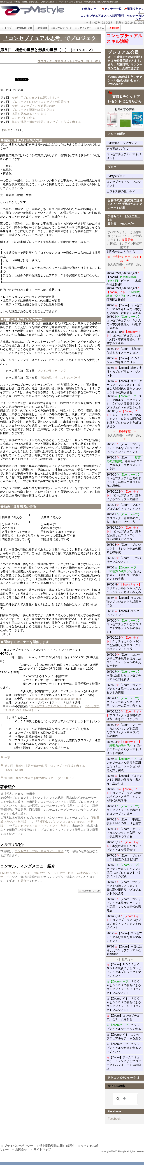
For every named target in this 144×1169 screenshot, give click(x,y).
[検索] (124, 1099)
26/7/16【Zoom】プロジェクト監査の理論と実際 (123, 857)
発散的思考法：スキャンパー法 (60, 377)
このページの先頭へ (89, 891)
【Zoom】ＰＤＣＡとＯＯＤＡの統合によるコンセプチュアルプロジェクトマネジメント (123, 970)
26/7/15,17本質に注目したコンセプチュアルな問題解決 (123, 846)
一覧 (7, 757)
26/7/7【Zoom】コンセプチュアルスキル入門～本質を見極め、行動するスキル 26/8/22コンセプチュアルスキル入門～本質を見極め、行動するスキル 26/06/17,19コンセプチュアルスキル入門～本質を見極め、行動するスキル (124, 324)
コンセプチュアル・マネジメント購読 (39, 851)
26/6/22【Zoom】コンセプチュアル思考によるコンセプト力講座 (123, 688)
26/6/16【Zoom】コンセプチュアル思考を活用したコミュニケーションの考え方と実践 (123, 660)
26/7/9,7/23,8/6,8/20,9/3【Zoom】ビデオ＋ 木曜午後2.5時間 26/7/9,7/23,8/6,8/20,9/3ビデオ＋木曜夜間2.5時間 (123, 286)
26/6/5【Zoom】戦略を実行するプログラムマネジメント (124, 371)
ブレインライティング (51, 370)
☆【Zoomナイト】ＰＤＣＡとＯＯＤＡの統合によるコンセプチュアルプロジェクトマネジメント (123, 1004)
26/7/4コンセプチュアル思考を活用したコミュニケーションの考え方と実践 (124, 764)
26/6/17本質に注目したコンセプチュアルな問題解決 (123, 675)
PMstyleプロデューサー (124, 176)
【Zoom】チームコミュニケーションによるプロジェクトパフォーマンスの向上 (123, 1063)
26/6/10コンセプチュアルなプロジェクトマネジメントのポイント (123, 626)
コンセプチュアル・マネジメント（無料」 (42, 825)
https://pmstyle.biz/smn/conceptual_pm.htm (53, 698)
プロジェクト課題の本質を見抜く (33, 109)
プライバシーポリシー (18, 1145)
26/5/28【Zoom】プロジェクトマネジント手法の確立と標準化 (123, 548)
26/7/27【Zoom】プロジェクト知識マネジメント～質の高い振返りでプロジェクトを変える (123, 888)
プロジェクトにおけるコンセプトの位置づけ (40, 101)
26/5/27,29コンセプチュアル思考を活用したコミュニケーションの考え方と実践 (123, 533)
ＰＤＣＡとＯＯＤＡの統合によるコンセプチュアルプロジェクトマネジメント (123, 987)
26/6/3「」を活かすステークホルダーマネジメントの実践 (124, 573)
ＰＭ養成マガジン (124, 148)
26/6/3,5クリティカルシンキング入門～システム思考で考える (123, 588)
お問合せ (23, 880)
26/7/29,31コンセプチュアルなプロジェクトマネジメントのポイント (123, 922)
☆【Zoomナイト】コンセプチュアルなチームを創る (123, 1036)
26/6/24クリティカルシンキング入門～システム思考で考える (123, 702)
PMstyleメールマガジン (124, 142)
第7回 (7, 129)
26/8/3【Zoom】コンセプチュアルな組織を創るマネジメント (124, 937)
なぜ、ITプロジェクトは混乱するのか (36, 97)
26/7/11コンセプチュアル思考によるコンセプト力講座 (123, 810)
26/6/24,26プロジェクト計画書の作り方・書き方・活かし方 (124, 715)
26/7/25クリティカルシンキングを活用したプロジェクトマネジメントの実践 (123, 871)
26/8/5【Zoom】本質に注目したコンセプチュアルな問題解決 (124, 950)
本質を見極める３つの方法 (29, 113)
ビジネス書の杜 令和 (124, 191)
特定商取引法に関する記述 (57, 1145)
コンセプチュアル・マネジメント (123, 156)
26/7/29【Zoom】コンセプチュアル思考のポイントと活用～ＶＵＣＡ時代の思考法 (123, 905)
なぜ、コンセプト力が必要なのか (33, 105)
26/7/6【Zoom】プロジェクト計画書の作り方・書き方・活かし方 (124, 779)
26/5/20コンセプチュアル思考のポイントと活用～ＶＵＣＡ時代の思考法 (123, 480)
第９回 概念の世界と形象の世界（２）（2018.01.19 (38, 778)
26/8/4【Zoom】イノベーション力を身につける (124, 360)
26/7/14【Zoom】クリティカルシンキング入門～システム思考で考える (123, 832)
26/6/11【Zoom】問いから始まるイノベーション (123, 350)
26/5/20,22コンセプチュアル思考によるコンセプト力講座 (123, 495)
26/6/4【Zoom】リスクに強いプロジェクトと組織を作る (124, 601)
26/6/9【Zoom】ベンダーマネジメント (124, 613)
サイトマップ (42, 1149)
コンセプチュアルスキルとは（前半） (55, 706)
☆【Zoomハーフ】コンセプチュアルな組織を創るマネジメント (123, 1048)
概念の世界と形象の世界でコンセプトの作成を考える (46, 121)
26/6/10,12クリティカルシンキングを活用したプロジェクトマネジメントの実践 (123, 643)
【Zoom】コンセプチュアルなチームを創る (123, 1017)
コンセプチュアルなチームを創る (123, 1027)
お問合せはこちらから (120, 251)
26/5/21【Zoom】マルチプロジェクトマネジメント (123, 506)
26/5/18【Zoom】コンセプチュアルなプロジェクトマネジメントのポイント (123, 448)
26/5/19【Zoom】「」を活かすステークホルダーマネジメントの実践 (124, 463)
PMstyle (32, 10)
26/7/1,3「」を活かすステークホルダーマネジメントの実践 (124, 747)
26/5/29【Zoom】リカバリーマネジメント (124, 559)
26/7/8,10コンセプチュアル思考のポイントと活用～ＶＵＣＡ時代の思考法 (123, 795)
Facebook (114, 1118)
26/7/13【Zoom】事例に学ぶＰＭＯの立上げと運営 (123, 821)
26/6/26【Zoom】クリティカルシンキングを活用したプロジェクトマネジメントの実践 (123, 730)
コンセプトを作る (23, 117)
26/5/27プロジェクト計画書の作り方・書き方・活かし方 (123, 518)
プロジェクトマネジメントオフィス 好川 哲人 (69, 61)
